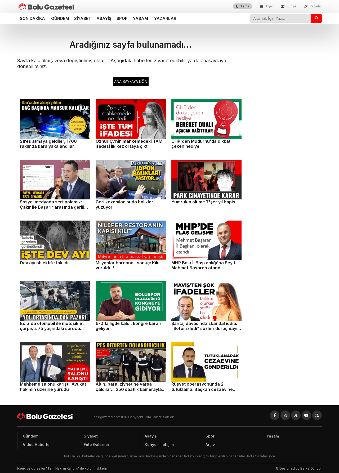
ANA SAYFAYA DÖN (130, 81)
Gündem (60, 18)
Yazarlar (313, 6)
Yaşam (140, 18)
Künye (288, 6)
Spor (122, 18)
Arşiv (266, 6)
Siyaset (82, 18)
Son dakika (32, 18)
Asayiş (103, 18)
